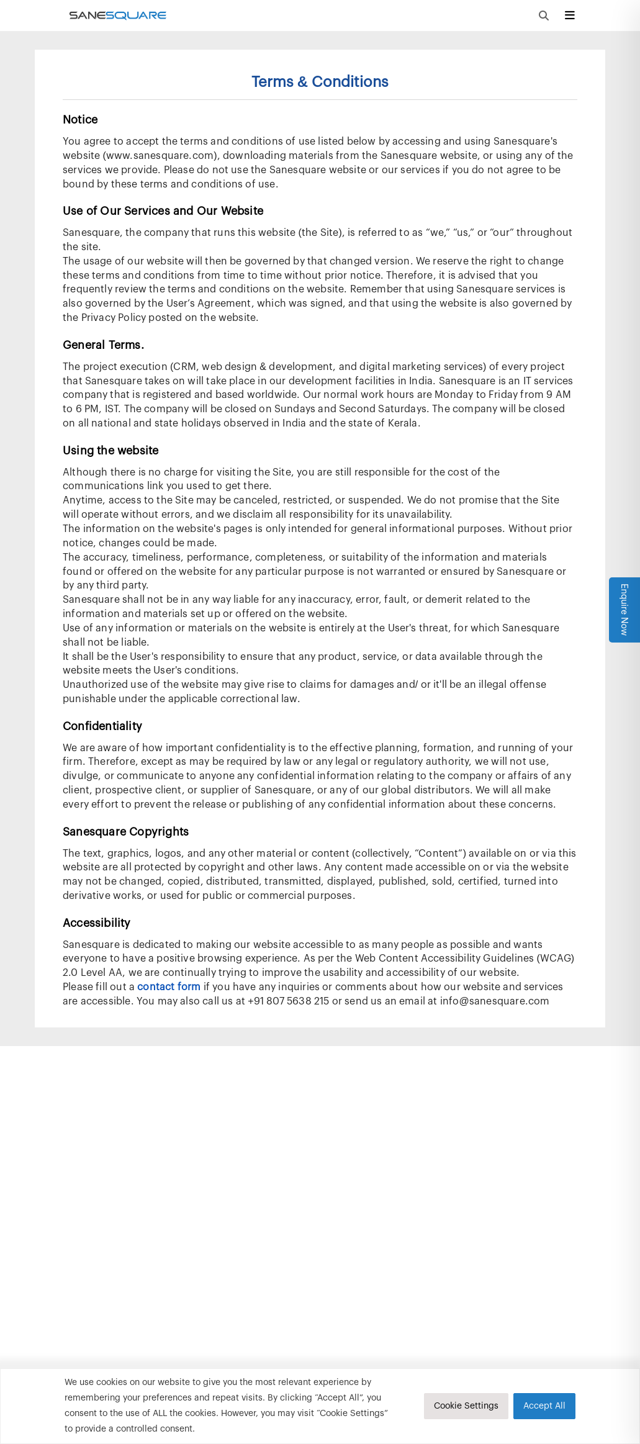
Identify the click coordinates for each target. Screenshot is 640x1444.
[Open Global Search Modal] (544, 15)
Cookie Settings (466, 1406)
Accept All (544, 1406)
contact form (169, 987)
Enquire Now (625, 610)
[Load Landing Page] (116, 15)
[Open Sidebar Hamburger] (570, 15)
